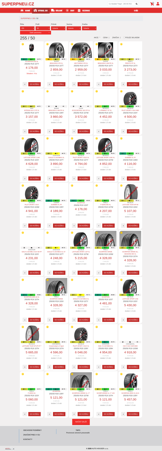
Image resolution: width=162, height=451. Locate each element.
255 (33, 18)
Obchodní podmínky (32, 430)
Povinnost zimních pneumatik (78, 433)
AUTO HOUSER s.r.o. (100, 448)
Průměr (53, 24)
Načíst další (81, 422)
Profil (37, 24)
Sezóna (69, 24)
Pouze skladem (132, 37)
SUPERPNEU (26, 18)
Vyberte (55, 28)
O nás (136, 10)
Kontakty (27, 439)
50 (38, 28)
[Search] (122, 4)
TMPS (78, 430)
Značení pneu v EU (31, 435)
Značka (84, 24)
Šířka (22, 24)
